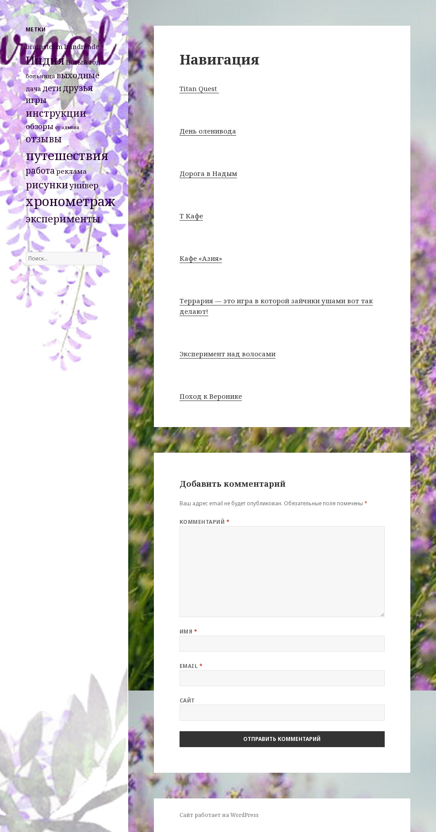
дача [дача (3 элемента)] (33, 88)
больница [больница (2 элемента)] (40, 76)
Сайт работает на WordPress (219, 815)
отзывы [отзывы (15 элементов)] (44, 139)
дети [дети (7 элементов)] (51, 88)
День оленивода (208, 130)
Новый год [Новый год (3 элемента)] (83, 62)
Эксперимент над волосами (227, 353)
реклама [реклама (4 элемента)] (71, 171)
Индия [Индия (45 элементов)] (45, 60)
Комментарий (204, 522)
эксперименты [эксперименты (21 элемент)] (63, 218)
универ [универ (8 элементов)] (84, 185)
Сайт (187, 700)
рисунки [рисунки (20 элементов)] (47, 184)
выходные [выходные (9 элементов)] (78, 74)
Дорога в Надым (208, 173)
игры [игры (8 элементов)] (36, 100)
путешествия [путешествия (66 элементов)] (67, 155)
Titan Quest (199, 88)
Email (191, 666)
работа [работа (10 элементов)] (40, 170)
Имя (188, 631)
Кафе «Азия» (201, 258)
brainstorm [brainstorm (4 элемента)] (44, 46)
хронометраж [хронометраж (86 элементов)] (70, 201)
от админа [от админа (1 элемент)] (67, 127)
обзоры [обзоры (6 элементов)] (40, 126)
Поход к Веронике (211, 396)
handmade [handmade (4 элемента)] (81, 46)
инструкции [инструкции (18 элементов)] (56, 113)
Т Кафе (191, 215)
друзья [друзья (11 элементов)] (78, 88)
